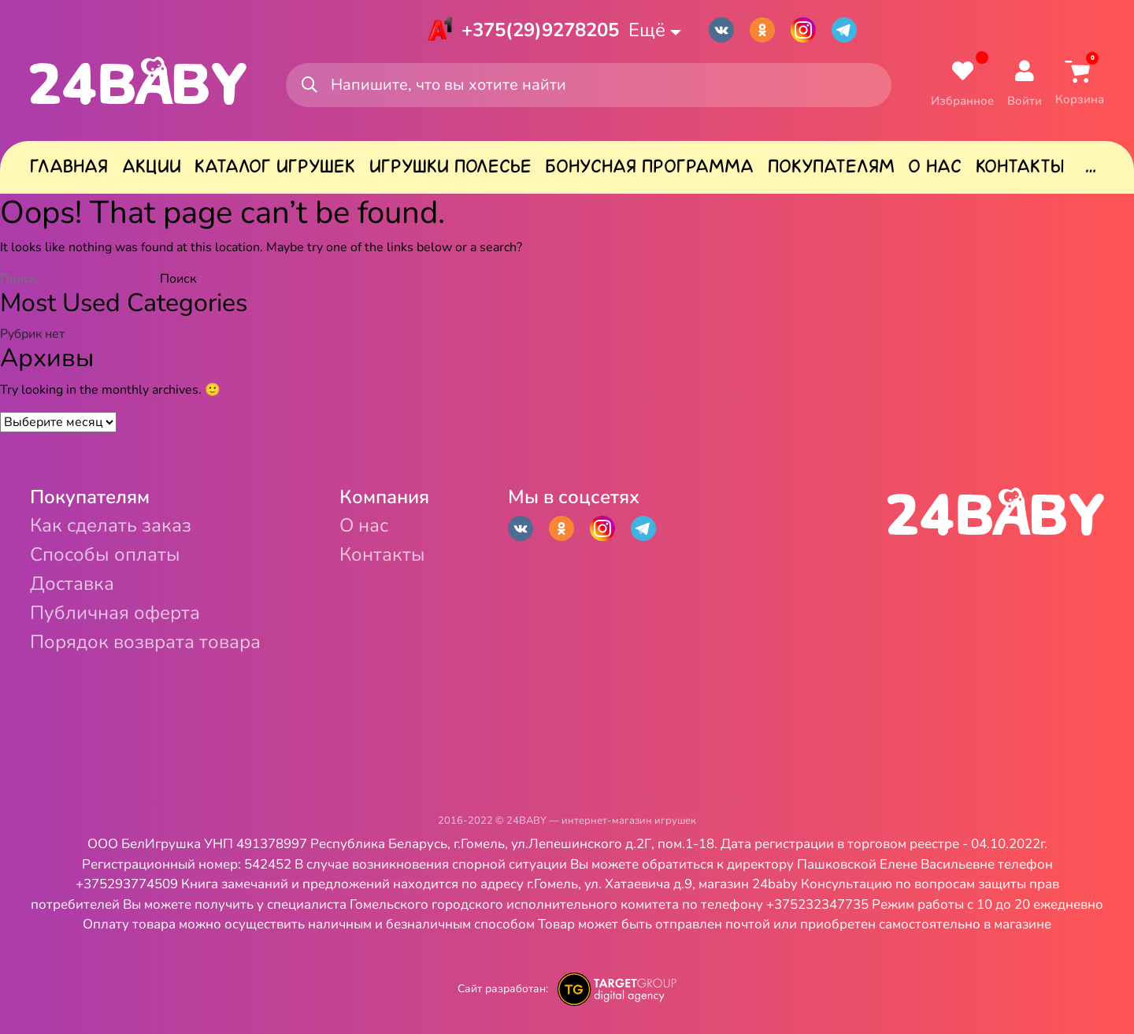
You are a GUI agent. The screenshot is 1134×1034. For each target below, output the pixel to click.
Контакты (1020, 166)
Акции (151, 166)
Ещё (646, 30)
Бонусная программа (649, 166)
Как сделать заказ (110, 526)
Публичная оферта (115, 613)
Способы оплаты (105, 555)
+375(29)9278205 (540, 30)
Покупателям (831, 166)
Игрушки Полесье (450, 166)
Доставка (72, 584)
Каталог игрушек (275, 166)
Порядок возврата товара (145, 642)
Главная (69, 166)
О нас (935, 166)
